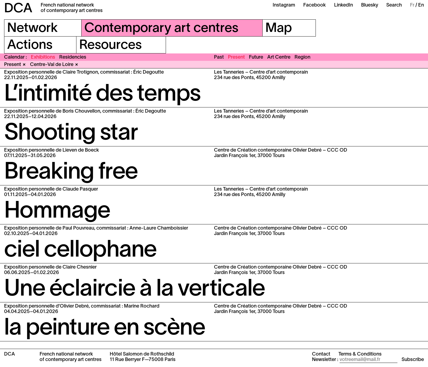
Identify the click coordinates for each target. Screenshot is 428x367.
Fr (412, 5)
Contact (321, 354)
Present (236, 57)
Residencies (72, 57)
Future (256, 57)
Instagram (284, 5)
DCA (18, 9)
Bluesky (369, 5)
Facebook (314, 5)
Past (219, 57)
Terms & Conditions (360, 354)
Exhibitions (43, 57)
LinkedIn (343, 5)
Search (394, 5)
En (421, 5)
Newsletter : (325, 359)
